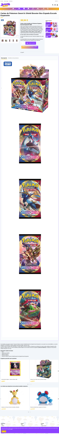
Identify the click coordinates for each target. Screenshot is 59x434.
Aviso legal (6, 1)
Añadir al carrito (31, 43)
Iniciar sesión (44, 425)
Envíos (2, 1)
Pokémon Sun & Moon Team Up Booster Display (38, 379)
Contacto (10, 1)
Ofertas (23, 425)
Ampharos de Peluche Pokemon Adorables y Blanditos (10, 407)
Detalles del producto (13, 58)
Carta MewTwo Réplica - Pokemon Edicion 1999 (9, 379)
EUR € (56, 1)
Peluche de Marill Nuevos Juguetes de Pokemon (38, 407)
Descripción (4, 58)
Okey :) (4, 431)
